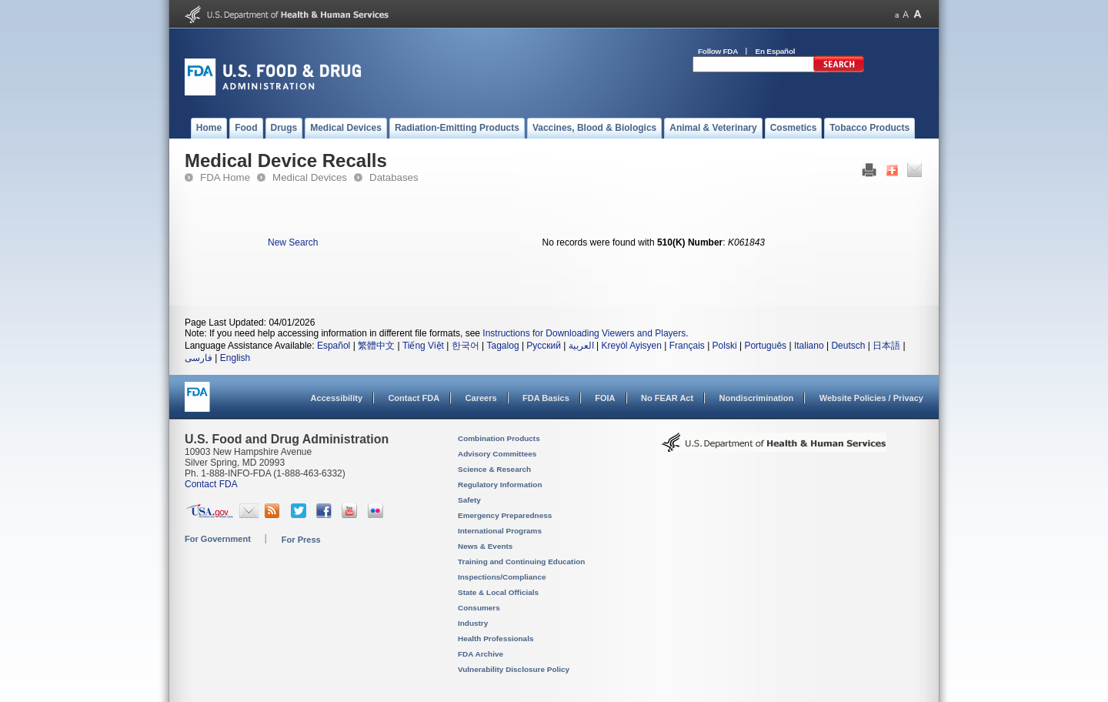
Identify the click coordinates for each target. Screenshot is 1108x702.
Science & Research (494, 469)
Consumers (479, 607)
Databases (394, 177)
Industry (473, 623)
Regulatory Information (500, 484)
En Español (776, 51)
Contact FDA (413, 398)
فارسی (198, 358)
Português (765, 345)
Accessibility (336, 398)
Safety (469, 500)
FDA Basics (545, 398)
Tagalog (503, 345)
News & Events (485, 546)
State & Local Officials (498, 592)
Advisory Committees (497, 454)
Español (333, 345)
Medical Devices (309, 177)
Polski (725, 345)
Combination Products (499, 438)
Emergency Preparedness (505, 515)
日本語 (886, 345)
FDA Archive (480, 654)
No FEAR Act (667, 398)
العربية (581, 345)
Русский (543, 345)
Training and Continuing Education (521, 561)
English (235, 358)
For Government (218, 538)
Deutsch (848, 345)
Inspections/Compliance (502, 577)
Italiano (809, 345)
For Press (301, 539)
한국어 (465, 345)
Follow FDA (718, 51)
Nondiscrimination (756, 398)
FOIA (605, 398)
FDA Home (225, 177)
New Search (293, 242)
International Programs (500, 530)
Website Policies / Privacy (871, 398)
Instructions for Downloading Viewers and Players (584, 333)
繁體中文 (376, 345)
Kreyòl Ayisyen (631, 345)
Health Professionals (495, 638)
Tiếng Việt (423, 345)
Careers (481, 398)
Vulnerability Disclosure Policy (513, 669)
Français (687, 345)
